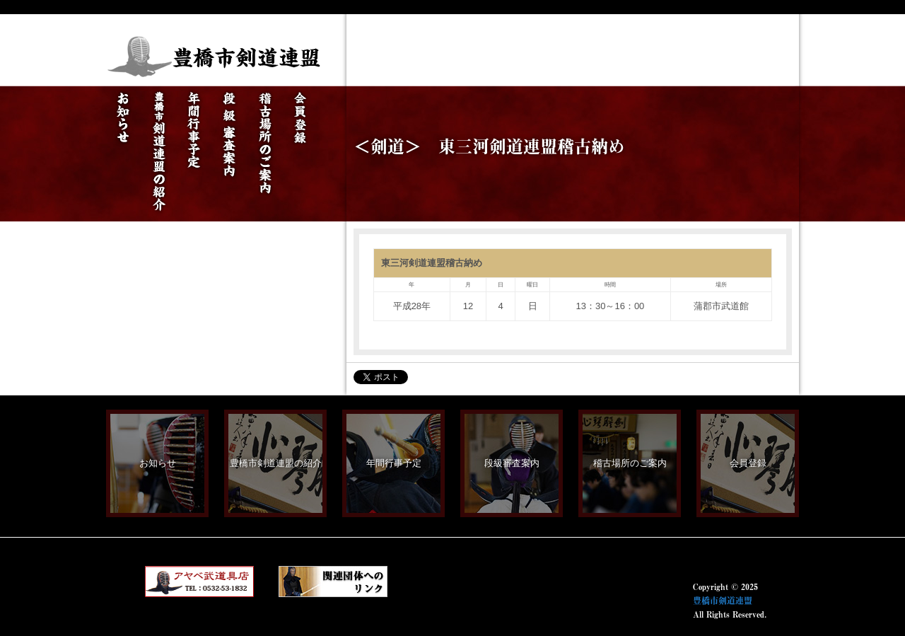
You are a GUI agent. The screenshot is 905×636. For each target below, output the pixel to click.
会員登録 (748, 463)
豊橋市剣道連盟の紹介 (276, 463)
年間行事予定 (393, 463)
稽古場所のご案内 (630, 463)
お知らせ (157, 463)
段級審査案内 (511, 463)
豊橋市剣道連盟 (722, 600)
